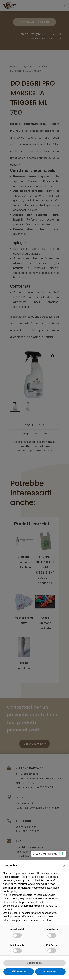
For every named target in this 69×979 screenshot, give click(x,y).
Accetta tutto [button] (50, 971)
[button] (64, 866)
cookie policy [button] (10, 891)
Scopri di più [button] (34, 962)
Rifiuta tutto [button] (18, 971)
